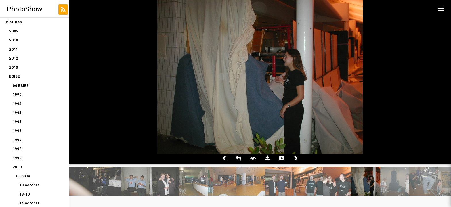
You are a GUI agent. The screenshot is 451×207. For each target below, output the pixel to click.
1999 (17, 158)
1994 (17, 112)
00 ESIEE (21, 85)
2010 (13, 40)
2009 (13, 31)
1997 (17, 139)
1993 (17, 103)
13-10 (25, 194)
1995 (17, 121)
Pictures (14, 22)
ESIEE (14, 76)
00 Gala (23, 176)
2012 (13, 58)
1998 (17, 148)
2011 (13, 49)
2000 (17, 166)
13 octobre (30, 185)
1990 (17, 94)
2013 (13, 67)
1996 (17, 130)
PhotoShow (24, 9)
